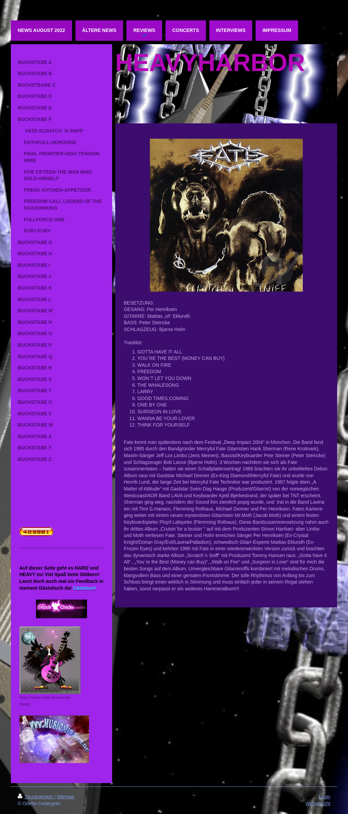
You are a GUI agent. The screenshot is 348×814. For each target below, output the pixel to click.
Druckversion (36, 796)
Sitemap (65, 796)
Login (324, 796)
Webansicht (318, 803)
